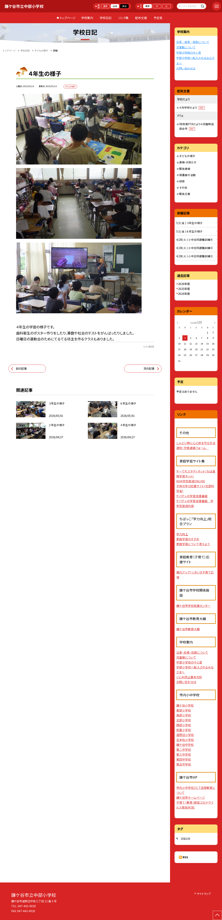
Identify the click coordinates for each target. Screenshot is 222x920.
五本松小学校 (185, 740)
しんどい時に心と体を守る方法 (195, 443)
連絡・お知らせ (187, 162)
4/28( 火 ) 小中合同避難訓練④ (194, 240)
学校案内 (87, 18)
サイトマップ (204, 894)
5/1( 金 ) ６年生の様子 (189, 231)
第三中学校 (183, 754)
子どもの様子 (187, 156)
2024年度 (184, 293)
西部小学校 (183, 725)
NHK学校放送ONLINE (190, 481)
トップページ (68, 18)
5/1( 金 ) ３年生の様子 (189, 223)
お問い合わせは (186, 68)
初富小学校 (183, 730)
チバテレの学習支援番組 (191, 496)
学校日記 (105, 18)
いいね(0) (148, 346)
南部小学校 (183, 715)
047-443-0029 (27, 906)
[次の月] (214, 322)
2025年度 (184, 289)
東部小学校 (183, 710)
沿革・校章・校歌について (192, 42)
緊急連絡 (184, 169)
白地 (115, 6)
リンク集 (123, 18)
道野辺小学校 (185, 735)
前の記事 (21, 368)
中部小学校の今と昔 (188, 53)
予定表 (158, 18)
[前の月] (177, 322)
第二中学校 (183, 749)
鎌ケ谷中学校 (185, 745)
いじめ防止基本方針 (189, 677)
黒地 (124, 6)
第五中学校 (183, 764)
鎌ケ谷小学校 (185, 705)
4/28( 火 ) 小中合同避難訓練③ (194, 248)
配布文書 (141, 18)
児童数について (186, 47)
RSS (185, 857)
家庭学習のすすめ (187, 539)
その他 (183, 187)
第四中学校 (183, 759)
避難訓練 (185, 838)
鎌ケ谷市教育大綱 (188, 629)
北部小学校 (183, 720)
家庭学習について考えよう (193, 544)
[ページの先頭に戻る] (217, 915)
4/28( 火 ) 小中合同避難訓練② (194, 256)
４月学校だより (192, 107)
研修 (182, 181)
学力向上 (182, 534)
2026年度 (184, 284)
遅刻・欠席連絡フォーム (192, 448)
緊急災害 (184, 194)
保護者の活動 (187, 175)
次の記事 (149, 368)
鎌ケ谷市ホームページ (190, 797)
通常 (105, 6)
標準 (147, 6)
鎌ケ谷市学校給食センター (193, 606)
